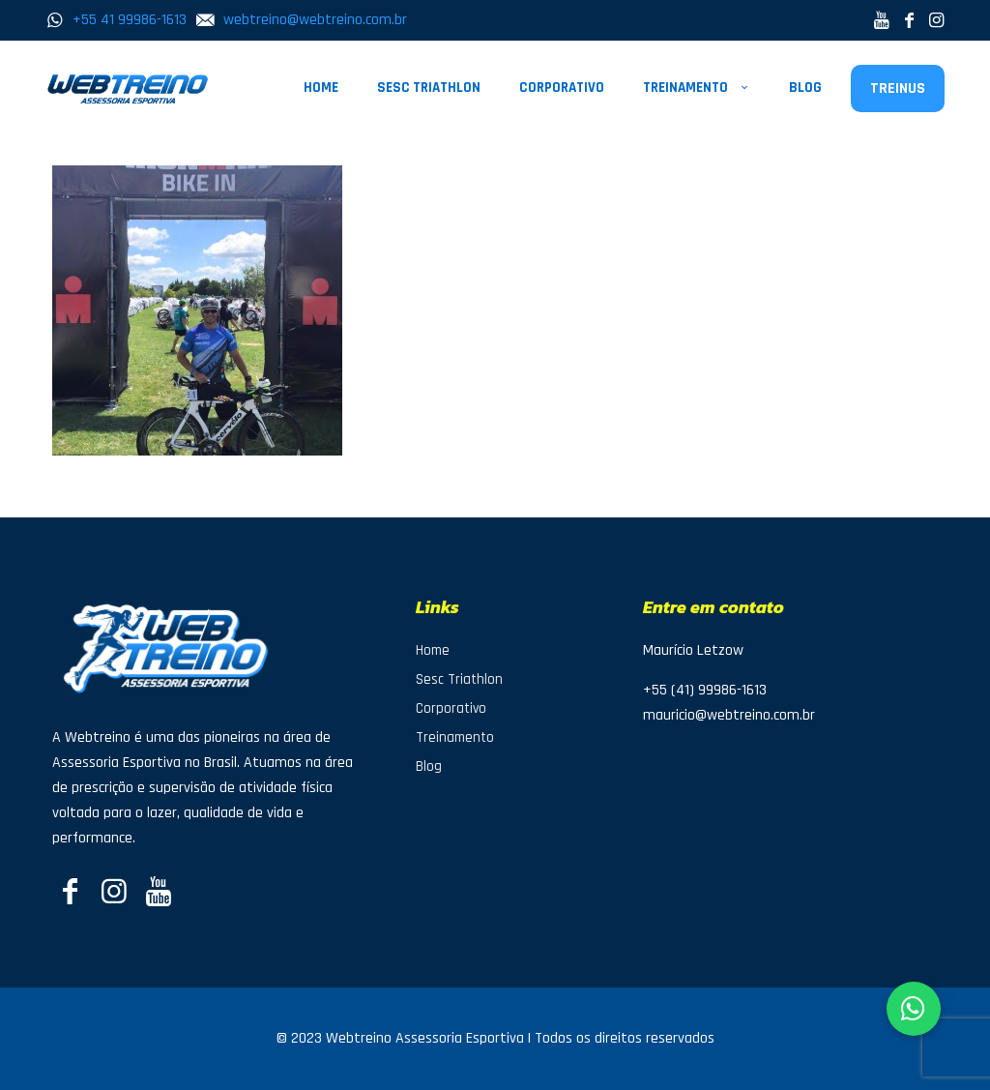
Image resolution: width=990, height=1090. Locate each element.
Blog (429, 766)
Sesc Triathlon (459, 679)
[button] (914, 1009)
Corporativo (451, 708)
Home (433, 650)
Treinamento (455, 737)
